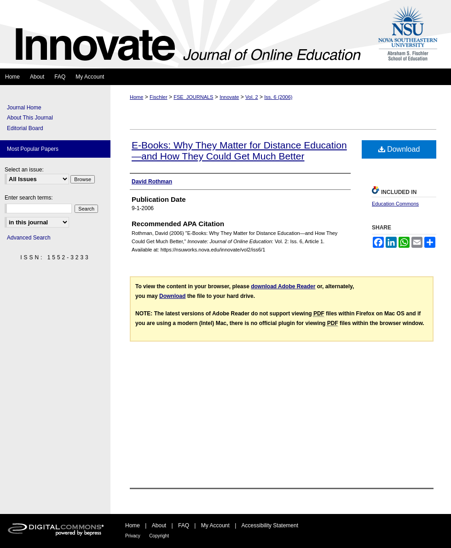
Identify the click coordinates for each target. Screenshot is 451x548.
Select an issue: (24, 169)
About (159, 525)
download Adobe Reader (283, 286)
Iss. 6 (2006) (278, 97)
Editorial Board (25, 128)
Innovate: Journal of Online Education (185, 34)
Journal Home (24, 107)
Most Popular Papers (32, 149)
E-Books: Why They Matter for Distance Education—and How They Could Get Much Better (239, 150)
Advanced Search (29, 237)
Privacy (132, 535)
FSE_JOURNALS (193, 97)
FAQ (183, 525)
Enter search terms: (29, 197)
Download (399, 149)
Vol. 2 (251, 97)
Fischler (159, 97)
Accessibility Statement (270, 525)
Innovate (229, 97)
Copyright (159, 535)
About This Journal (30, 117)
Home (136, 97)
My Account (215, 525)
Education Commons (395, 203)
